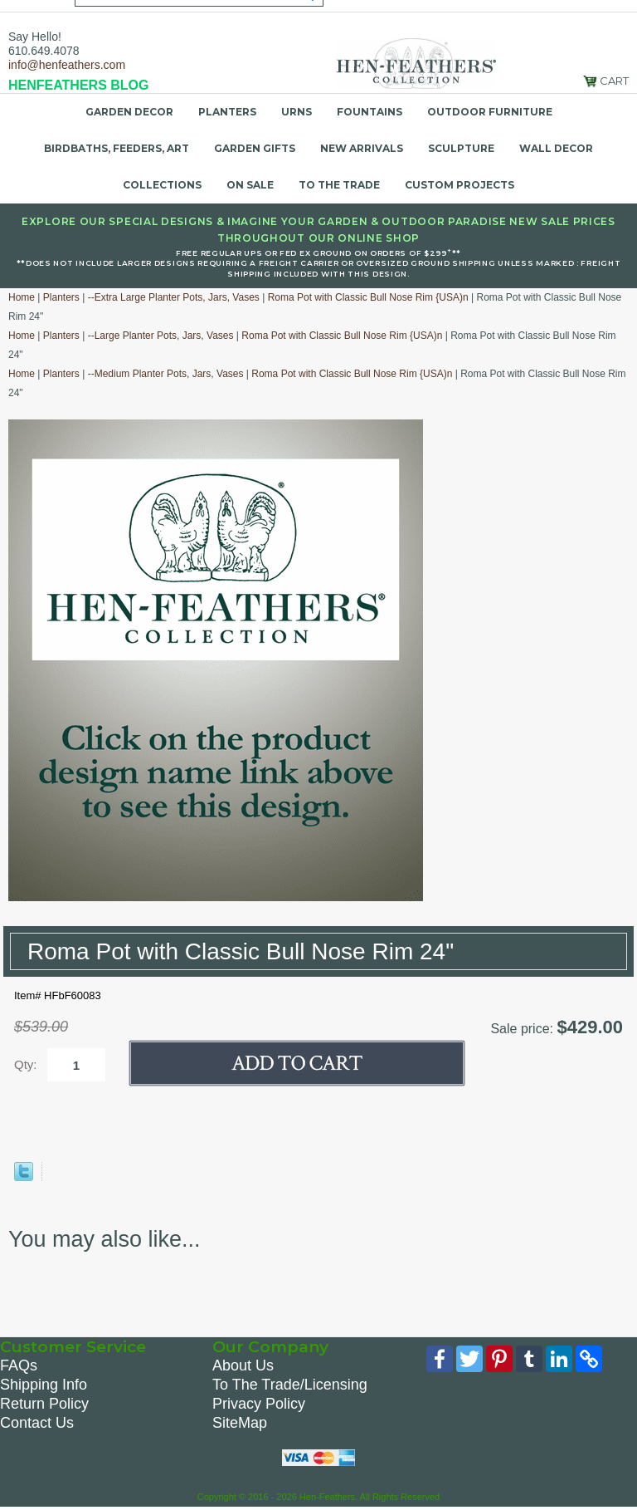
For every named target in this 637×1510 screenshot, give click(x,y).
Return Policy (44, 1403)
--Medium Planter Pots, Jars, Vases (166, 374)
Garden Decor (129, 111)
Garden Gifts (254, 148)
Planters (227, 111)
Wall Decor (556, 148)
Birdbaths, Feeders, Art (116, 148)
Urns (296, 111)
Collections (162, 185)
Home (21, 297)
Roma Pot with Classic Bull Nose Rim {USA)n (368, 297)
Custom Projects (459, 185)
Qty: (25, 1064)
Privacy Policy (258, 1403)
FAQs (18, 1365)
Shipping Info (43, 1384)
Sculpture (461, 148)
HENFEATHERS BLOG (78, 85)
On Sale (250, 185)
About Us (243, 1365)
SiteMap (239, 1422)
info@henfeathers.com (66, 64)
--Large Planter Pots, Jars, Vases (161, 335)
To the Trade (339, 185)
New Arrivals (361, 148)
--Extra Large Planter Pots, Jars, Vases (174, 297)
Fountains (369, 111)
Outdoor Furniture (489, 111)
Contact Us (37, 1422)
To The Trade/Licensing (289, 1384)
